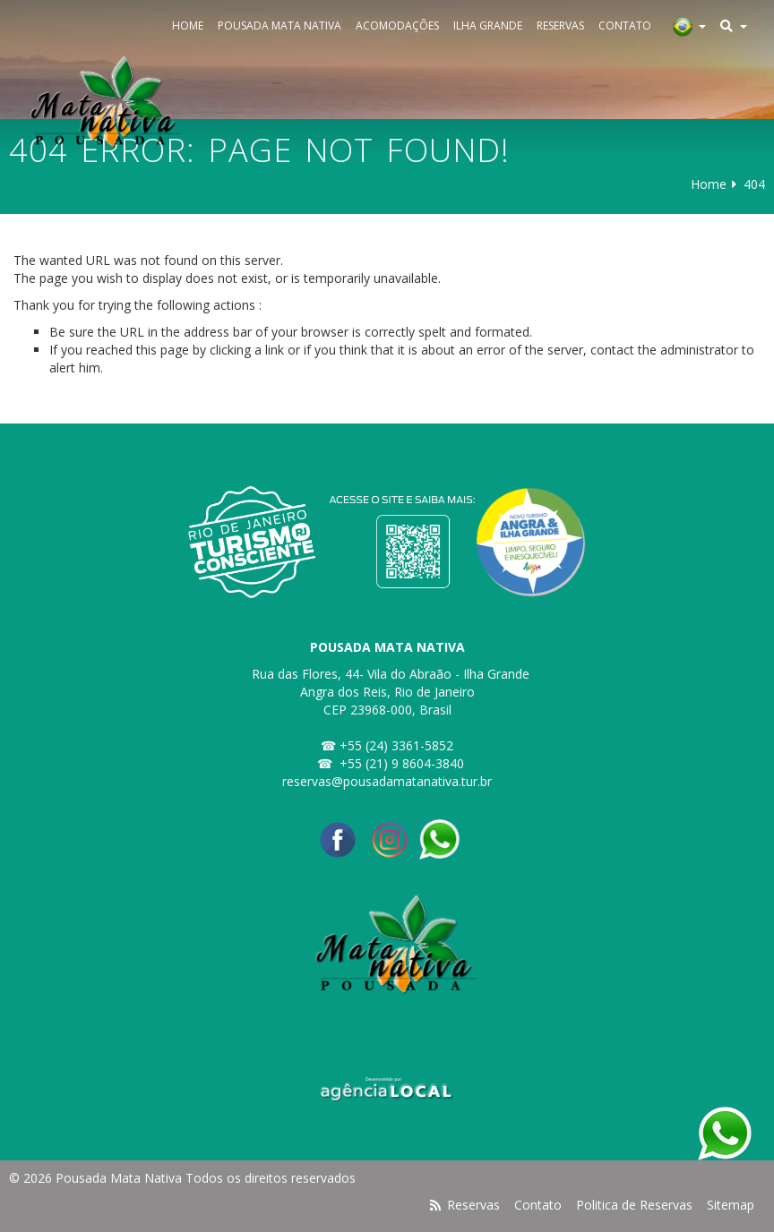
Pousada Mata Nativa (279, 25)
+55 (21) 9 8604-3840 (402, 763)
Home (187, 25)
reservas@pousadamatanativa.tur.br (387, 781)
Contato (624, 25)
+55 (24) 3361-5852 (396, 745)
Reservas (560, 25)
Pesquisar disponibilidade (175, 1213)
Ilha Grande (487, 25)
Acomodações (397, 25)
